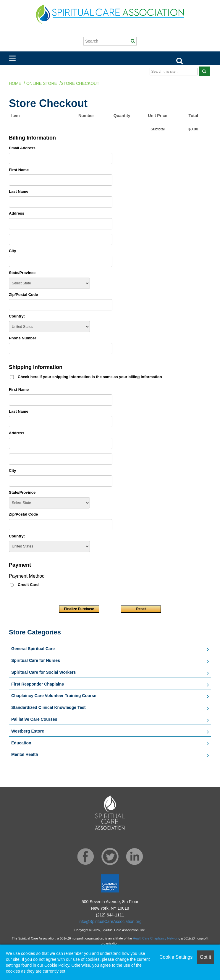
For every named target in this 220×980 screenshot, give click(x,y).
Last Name (18, 191)
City (12, 251)
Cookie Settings (175, 957)
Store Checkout (80, 83)
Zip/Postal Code (23, 294)
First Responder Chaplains (37, 684)
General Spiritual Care (33, 648)
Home (15, 83)
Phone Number (22, 338)
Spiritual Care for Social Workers (43, 672)
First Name (19, 170)
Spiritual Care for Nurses (35, 660)
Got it (205, 957)
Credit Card (28, 584)
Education (21, 743)
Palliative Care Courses (34, 719)
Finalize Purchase (79, 609)
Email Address (22, 148)
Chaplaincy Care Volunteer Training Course (53, 695)
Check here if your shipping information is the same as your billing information (90, 377)
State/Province (22, 272)
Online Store (41, 83)
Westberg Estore (27, 731)
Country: (17, 316)
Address (16, 213)
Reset (141, 609)
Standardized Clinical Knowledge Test (48, 707)
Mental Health (24, 754)
